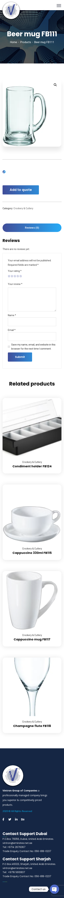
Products (25, 42)
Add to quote (21, 190)
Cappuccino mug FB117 (32, 639)
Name (12, 315)
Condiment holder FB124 (32, 466)
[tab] (32, 227)
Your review (15, 284)
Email (12, 330)
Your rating (15, 271)
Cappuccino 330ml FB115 (32, 553)
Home (13, 42)
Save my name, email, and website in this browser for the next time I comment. (33, 346)
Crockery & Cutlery (23, 208)
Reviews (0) (32, 227)
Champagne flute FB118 (32, 726)
